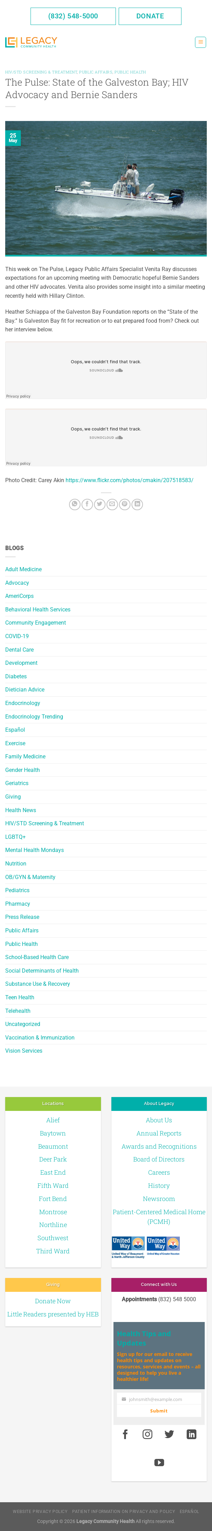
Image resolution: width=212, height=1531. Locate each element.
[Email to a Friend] (112, 504)
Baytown (53, 1133)
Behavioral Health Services (37, 609)
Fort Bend (53, 1198)
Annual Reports (158, 1133)
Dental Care (19, 649)
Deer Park (53, 1159)
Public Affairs (22, 930)
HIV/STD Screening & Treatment (44, 823)
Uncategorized (22, 1024)
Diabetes (16, 676)
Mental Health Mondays (34, 850)
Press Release (22, 917)
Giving (13, 796)
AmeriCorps (19, 596)
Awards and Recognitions (159, 1146)
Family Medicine (25, 756)
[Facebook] (87, 504)
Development (21, 663)
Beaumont (53, 1146)
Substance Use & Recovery (37, 984)
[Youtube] (160, 1463)
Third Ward (53, 1251)
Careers (159, 1172)
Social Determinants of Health (42, 970)
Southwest (52, 1238)
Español (15, 730)
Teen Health (19, 997)
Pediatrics (17, 890)
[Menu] (200, 42)
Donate (150, 16)
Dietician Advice (24, 689)
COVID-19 (17, 636)
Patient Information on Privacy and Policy (123, 1511)
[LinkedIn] (137, 504)
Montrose (53, 1212)
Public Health (21, 944)
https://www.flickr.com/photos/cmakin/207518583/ (130, 480)
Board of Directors (159, 1159)
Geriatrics (16, 783)
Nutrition (15, 863)
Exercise (15, 743)
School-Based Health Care (37, 957)
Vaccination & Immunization (40, 1037)
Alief (53, 1120)
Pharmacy (17, 904)
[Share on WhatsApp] (74, 504)
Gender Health (22, 770)
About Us (159, 1120)
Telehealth (18, 1011)
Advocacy (17, 583)
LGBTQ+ (15, 837)
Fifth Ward (53, 1185)
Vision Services (23, 1050)
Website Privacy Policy (40, 1511)
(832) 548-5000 (73, 16)
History (159, 1185)
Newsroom (159, 1198)
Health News (20, 810)
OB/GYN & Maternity (30, 877)
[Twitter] (99, 504)
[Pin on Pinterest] (124, 504)
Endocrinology (22, 703)
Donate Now (53, 1301)
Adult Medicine (23, 569)
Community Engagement (35, 622)
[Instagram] (147, 1435)
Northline (53, 1224)
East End (53, 1172)
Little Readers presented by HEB (53, 1314)
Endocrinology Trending (34, 716)
